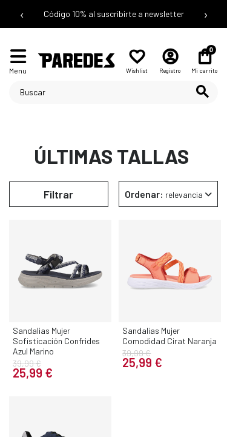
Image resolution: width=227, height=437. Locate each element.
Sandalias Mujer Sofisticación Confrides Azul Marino (56, 340)
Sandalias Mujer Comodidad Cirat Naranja (169, 335)
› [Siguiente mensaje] (205, 14)
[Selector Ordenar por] (168, 193)
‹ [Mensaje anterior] (22, 14)
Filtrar (58, 194)
